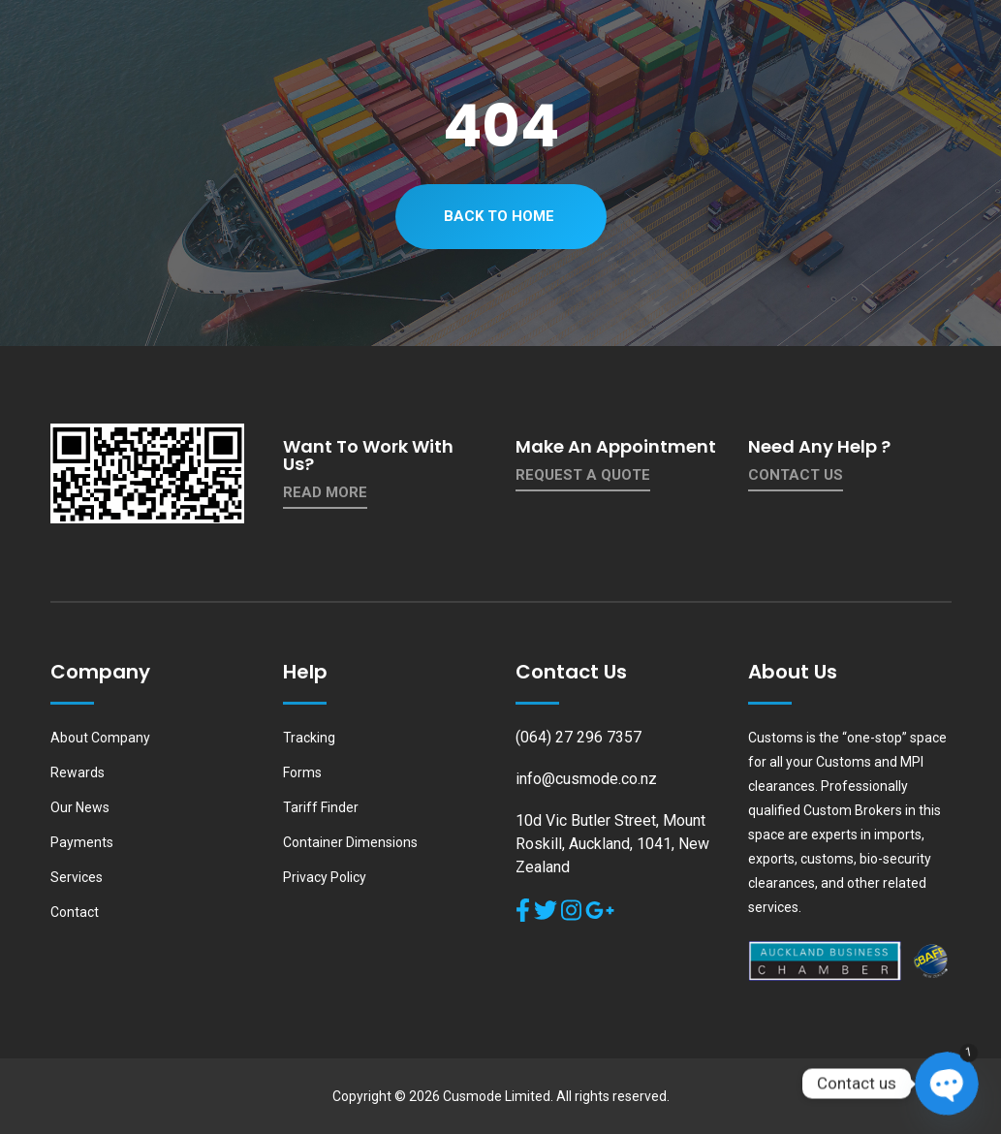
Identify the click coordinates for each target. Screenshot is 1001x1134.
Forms (302, 772)
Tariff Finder (321, 807)
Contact (74, 912)
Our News (79, 807)
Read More (325, 492)
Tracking (309, 737)
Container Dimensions (350, 842)
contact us (795, 475)
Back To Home (499, 216)
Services (76, 877)
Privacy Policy (324, 877)
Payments (81, 842)
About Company (100, 737)
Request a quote (583, 475)
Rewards (77, 772)
